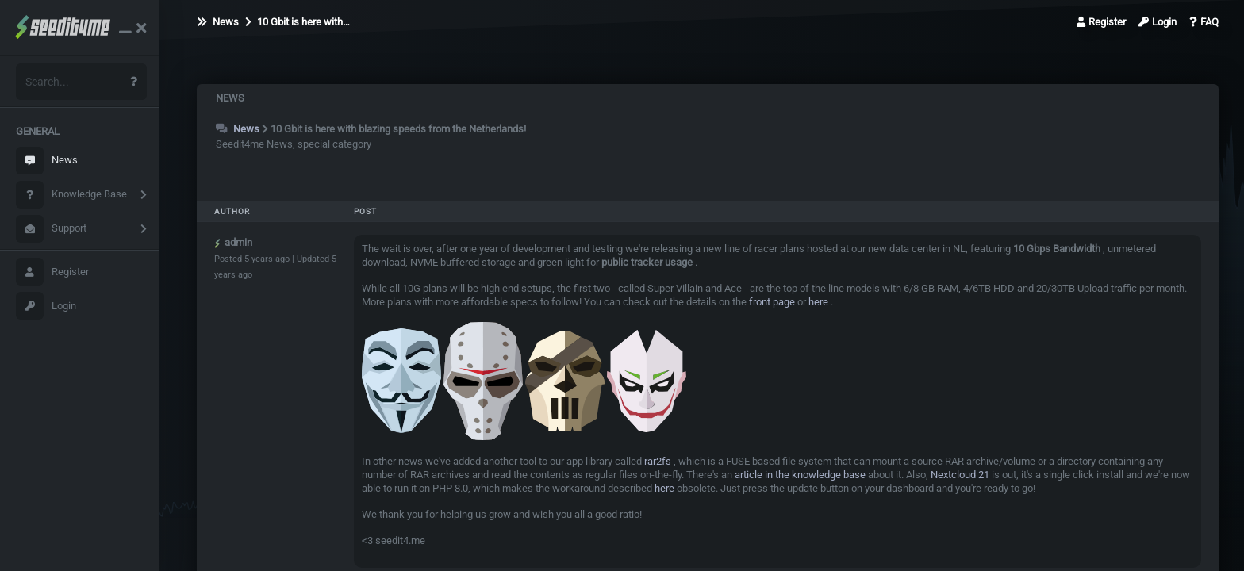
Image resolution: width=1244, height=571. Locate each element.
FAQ (1204, 22)
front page (772, 302)
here (818, 302)
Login (46, 306)
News (47, 160)
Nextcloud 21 (960, 475)
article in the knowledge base (800, 475)
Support (51, 229)
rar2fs (657, 461)
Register (52, 272)
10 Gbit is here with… (297, 22)
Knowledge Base (71, 195)
